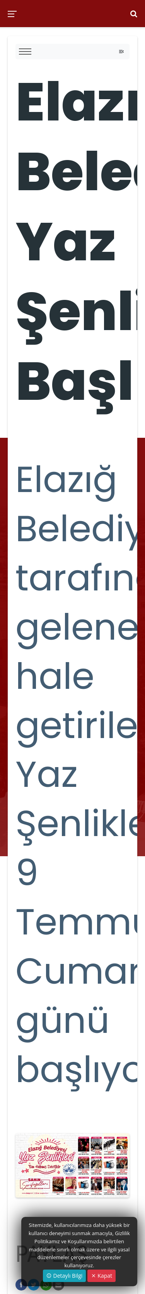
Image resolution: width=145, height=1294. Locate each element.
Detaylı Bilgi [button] (64, 1275)
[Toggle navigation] (121, 51)
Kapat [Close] (101, 1275)
